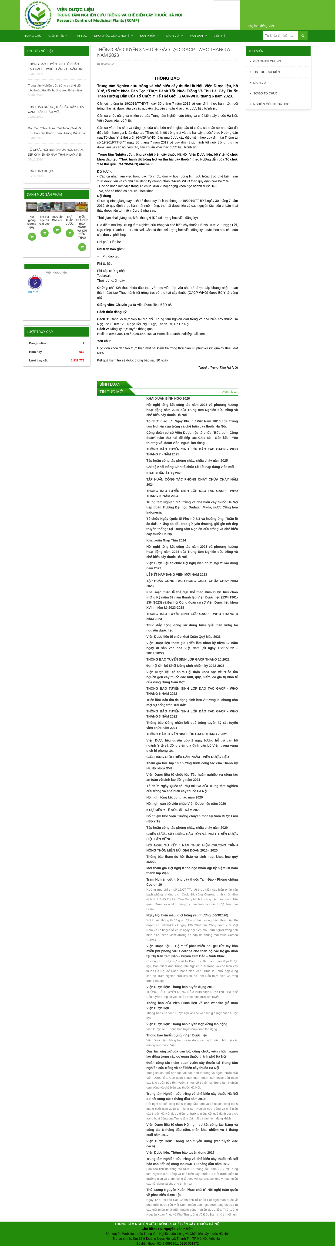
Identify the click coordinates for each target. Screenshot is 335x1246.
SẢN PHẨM (149, 35)
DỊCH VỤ (174, 35)
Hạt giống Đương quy (31, 222)
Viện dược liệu (56, 272)
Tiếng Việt (266, 26)
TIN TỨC (81, 35)
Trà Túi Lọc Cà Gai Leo (44, 220)
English (253, 26)
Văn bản (198, 35)
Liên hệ (219, 35)
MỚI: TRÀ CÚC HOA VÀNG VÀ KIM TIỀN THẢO (82, 227)
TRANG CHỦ (32, 35)
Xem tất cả (229, 391)
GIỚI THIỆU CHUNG (265, 61)
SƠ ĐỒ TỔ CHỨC (264, 93)
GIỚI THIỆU (58, 35)
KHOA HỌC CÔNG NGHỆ (113, 35)
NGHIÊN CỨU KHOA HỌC (269, 104)
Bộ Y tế (33, 292)
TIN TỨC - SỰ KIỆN (265, 72)
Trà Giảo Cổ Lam (57, 218)
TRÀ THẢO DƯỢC (69, 220)
